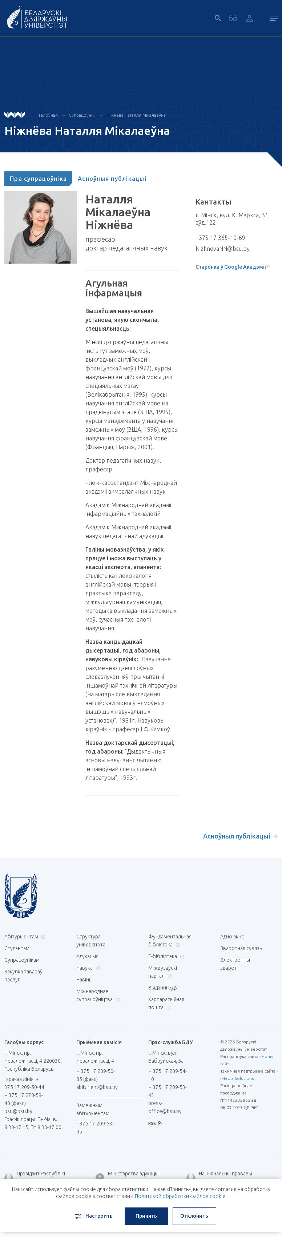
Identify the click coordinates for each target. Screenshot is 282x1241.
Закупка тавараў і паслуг (24, 976)
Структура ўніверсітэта (90, 941)
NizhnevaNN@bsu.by (223, 248)
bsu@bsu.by (18, 1111)
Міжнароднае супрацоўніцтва (97, 995)
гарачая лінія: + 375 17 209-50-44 (24, 1083)
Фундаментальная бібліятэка (170, 941)
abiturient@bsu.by (97, 1087)
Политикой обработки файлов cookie (180, 1196)
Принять (146, 1216)
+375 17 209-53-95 (95, 1128)
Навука (87, 968)
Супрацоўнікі (82, 115)
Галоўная (48, 115)
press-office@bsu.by (165, 1107)
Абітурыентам (24, 936)
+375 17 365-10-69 (220, 237)
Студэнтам (16, 948)
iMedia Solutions (237, 1078)
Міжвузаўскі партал (162, 972)
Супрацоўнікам (22, 960)
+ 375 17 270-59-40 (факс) (23, 1099)
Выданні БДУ (163, 988)
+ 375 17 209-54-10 (167, 1075)
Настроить (93, 1216)
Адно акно (232, 936)
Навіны (84, 980)
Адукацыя (87, 956)
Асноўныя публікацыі (112, 178)
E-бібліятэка (165, 956)
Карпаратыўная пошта (166, 1003)
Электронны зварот (235, 964)
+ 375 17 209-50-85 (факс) (95, 1075)
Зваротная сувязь (241, 948)
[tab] (38, 178)
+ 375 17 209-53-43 (167, 1091)
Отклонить (194, 1216)
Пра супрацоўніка (38, 178)
